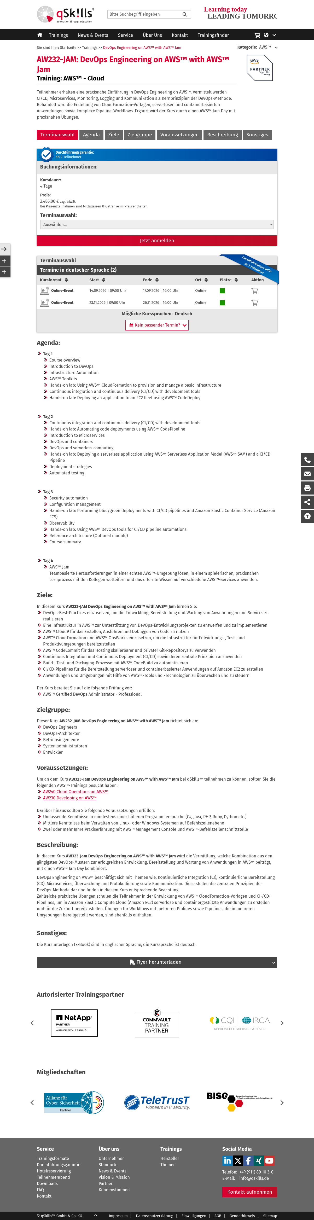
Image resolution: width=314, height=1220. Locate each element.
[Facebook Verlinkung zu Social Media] (248, 1160)
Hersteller (169, 1158)
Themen (168, 1164)
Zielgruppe (139, 135)
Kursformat (54, 279)
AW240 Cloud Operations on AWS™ (75, 791)
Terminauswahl (57, 135)
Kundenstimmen (114, 1189)
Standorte (108, 1164)
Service (125, 35)
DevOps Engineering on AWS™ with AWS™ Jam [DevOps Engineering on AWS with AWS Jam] (142, 47)
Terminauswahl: (58, 215)
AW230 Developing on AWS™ (70, 797)
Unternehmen (112, 1158)
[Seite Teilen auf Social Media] (307, 502)
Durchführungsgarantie (58, 1164)
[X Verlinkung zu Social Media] (238, 1160)
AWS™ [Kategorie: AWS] (254, 47)
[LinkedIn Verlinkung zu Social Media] (227, 1160)
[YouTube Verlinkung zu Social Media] (269, 1160)
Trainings (58, 35)
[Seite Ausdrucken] (307, 488)
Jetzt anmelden (157, 240)
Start (97, 279)
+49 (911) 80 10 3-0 (256, 1172)
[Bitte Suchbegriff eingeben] (184, 14)
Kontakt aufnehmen (249, 1192)
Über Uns (152, 35)
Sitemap (270, 1216)
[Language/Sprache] (270, 35)
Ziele (113, 135)
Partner (106, 1183)
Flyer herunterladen (155, 962)
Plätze (229, 279)
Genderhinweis (242, 1216)
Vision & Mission (114, 1177)
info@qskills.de (254, 1178)
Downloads (47, 1183)
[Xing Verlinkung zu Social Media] (259, 1160)
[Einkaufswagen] (257, 34)
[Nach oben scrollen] (307, 516)
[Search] (149, 14)
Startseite (68, 47)
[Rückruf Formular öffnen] (307, 459)
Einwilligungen (194, 1216)
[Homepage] (65, 14)
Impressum (118, 1216)
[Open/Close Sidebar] (3, 249)
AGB (217, 1216)
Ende (151, 279)
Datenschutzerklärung (154, 1216)
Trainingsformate (53, 1158)
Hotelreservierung (54, 1171)
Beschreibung (222, 135)
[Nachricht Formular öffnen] (307, 473)
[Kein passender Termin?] (157, 325)
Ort (202, 279)
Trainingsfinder (213, 35)
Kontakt (180, 35)
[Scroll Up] (95, 1216)
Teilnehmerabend (53, 1177)
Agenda (91, 135)
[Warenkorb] (254, 291)
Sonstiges (257, 135)
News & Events (93, 35)
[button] (281, 1022)
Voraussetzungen (179, 135)
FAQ (40, 1189)
